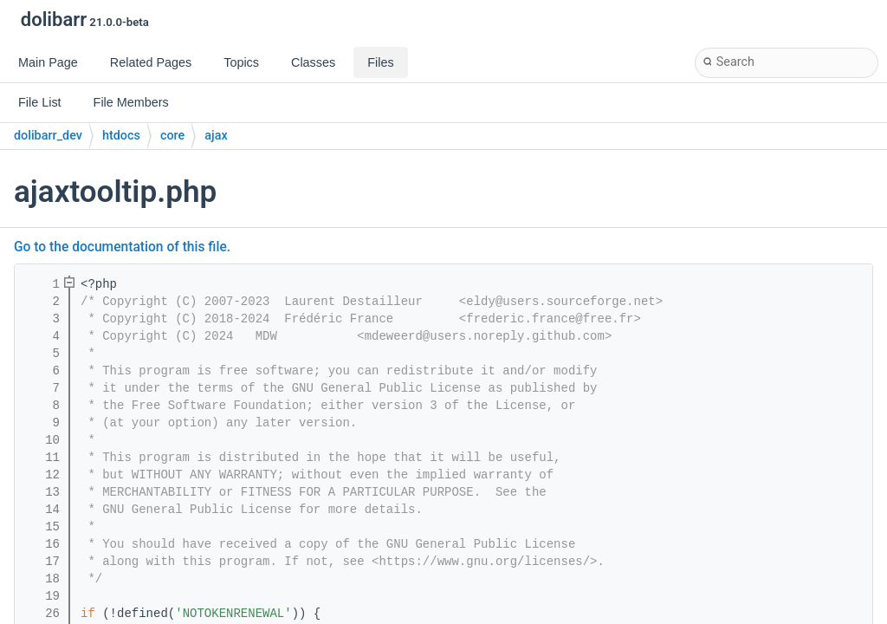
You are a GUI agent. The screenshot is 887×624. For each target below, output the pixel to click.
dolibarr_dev (48, 135)
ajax (215, 135)
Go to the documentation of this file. (122, 247)
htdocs (121, 135)
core (172, 135)
